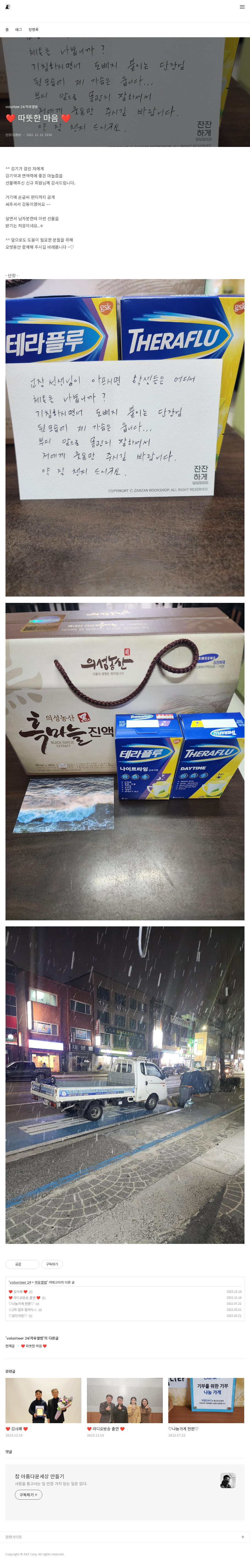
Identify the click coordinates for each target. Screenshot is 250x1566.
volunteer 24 (20, 1282)
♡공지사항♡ (18, 1315)
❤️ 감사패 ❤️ (18, 1291)
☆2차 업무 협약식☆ (23, 1309)
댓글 (9, 1451)
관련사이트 (14, 1536)
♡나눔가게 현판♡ (21, 1303)
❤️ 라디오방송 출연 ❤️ (24, 1297)
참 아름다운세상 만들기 (39, 1476)
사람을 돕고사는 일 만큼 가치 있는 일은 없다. (51, 1483)
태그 (18, 29)
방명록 (34, 29)
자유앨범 (41, 1282)
